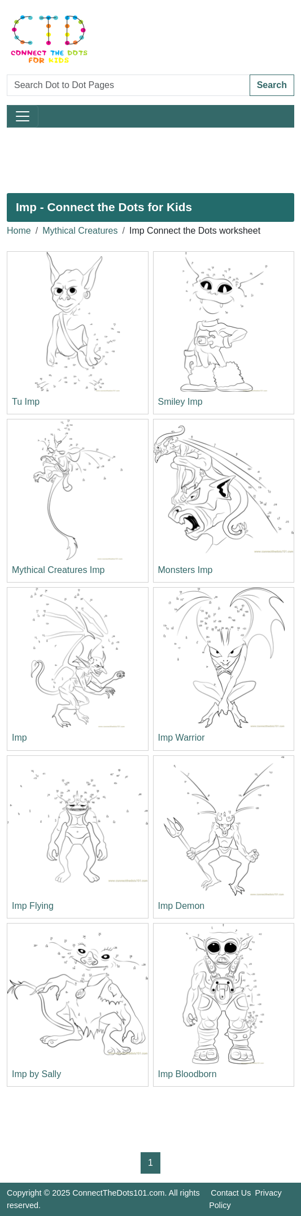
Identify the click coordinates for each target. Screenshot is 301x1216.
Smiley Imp (180, 401)
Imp (19, 737)
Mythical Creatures (79, 230)
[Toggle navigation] (22, 116)
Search (272, 85)
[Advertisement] (150, 160)
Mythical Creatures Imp (58, 570)
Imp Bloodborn (187, 1074)
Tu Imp (26, 401)
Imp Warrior (181, 737)
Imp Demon (181, 906)
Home (19, 230)
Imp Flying (33, 906)
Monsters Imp (185, 570)
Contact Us (231, 1192)
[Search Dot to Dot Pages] (128, 85)
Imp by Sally (36, 1074)
